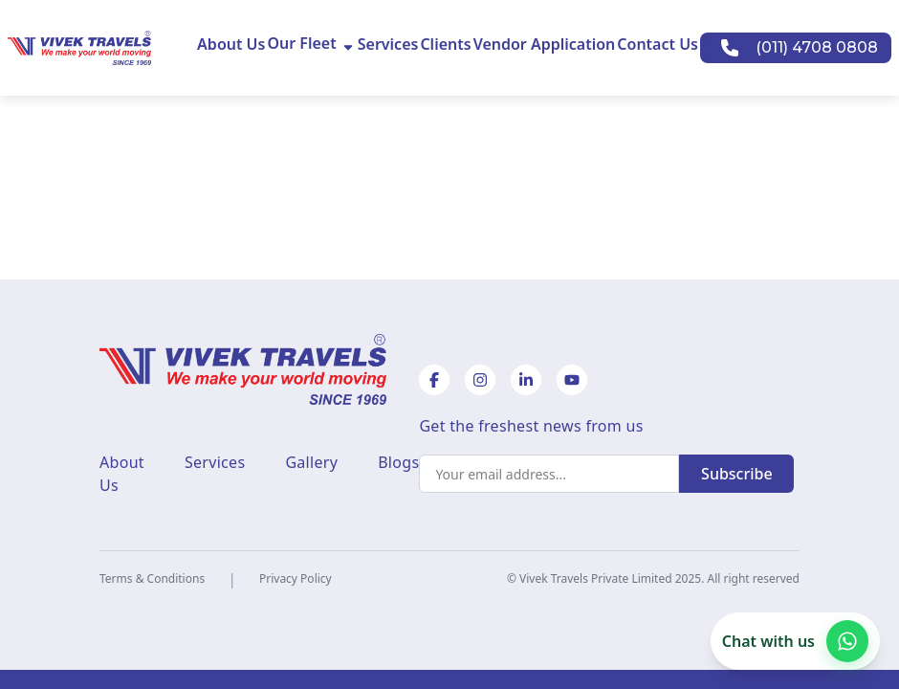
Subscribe (737, 473)
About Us (231, 44)
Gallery (311, 462)
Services (388, 44)
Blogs (398, 462)
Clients (445, 44)
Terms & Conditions (152, 578)
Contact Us (657, 44)
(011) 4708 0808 (817, 47)
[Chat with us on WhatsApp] (795, 641)
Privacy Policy (295, 578)
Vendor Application (544, 44)
